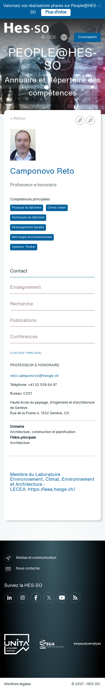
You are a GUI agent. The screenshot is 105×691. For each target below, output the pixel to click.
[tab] (52, 271)
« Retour (18, 118)
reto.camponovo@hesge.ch (34, 376)
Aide (49, 37)
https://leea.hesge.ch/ (51, 490)
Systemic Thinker (24, 247)
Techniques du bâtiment (28, 217)
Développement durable (28, 227)
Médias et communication (30, 558)
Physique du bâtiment (26, 207)
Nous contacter (22, 569)
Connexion (87, 37)
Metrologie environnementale (32, 237)
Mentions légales (17, 684)
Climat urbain (57, 207)
